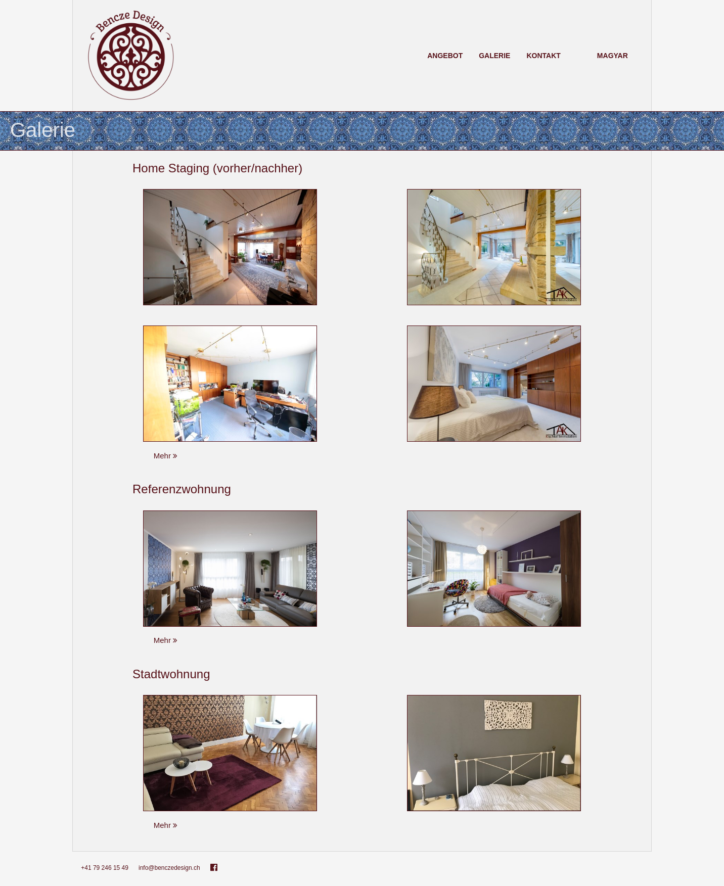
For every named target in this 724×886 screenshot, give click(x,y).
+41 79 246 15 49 (104, 869)
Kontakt (543, 56)
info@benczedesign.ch (169, 869)
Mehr (171, 457)
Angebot (445, 56)
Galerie (494, 56)
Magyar (612, 56)
